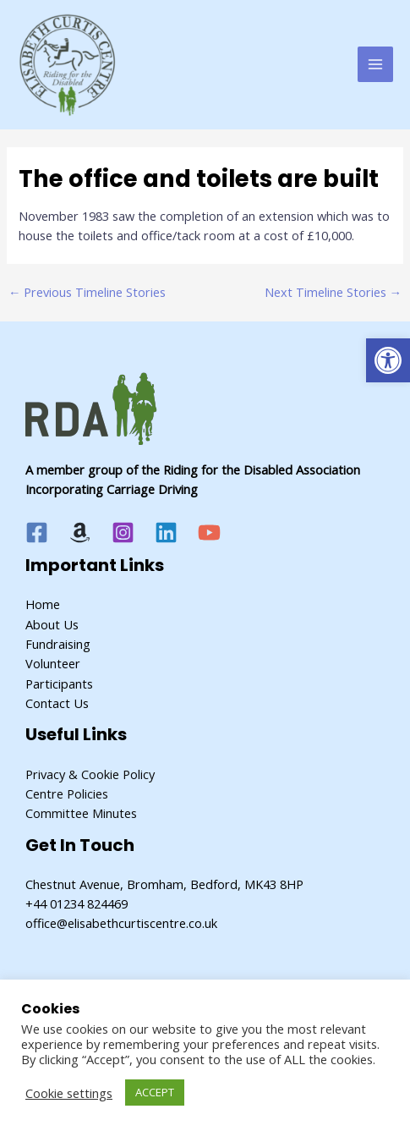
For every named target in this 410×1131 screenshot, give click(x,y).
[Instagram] (123, 532)
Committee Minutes (81, 812)
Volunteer (52, 663)
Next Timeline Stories (333, 292)
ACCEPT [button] (154, 1092)
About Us (52, 624)
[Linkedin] (166, 532)
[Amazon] (79, 532)
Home (42, 604)
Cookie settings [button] (68, 1093)
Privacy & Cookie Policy (90, 774)
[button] (388, 360)
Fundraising (57, 643)
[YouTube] (209, 532)
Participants (59, 683)
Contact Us (57, 703)
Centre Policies (66, 793)
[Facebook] (36, 532)
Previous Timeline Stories (87, 292)
